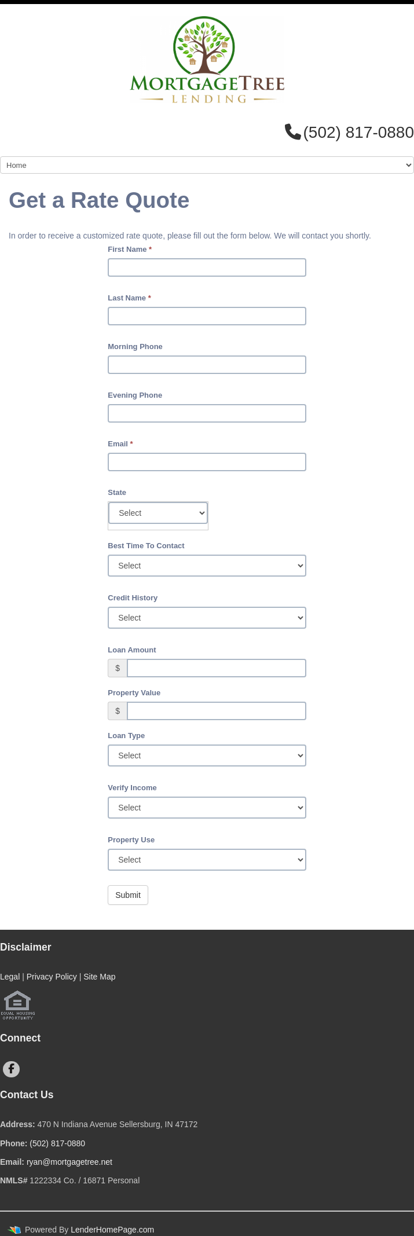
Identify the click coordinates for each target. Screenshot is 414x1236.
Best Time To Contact (146, 545)
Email (120, 443)
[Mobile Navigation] (207, 165)
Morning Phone (135, 346)
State (117, 492)
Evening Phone (135, 395)
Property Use (131, 839)
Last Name (129, 298)
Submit (128, 895)
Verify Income (132, 787)
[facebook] (11, 1069)
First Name (130, 249)
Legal (10, 976)
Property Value (134, 692)
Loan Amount (132, 649)
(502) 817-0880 (57, 1143)
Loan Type (126, 735)
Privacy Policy (52, 976)
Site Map (99, 976)
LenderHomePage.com (112, 1229)
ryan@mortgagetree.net (69, 1162)
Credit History (132, 597)
